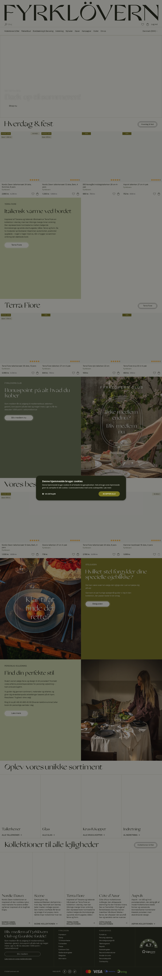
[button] (49, 494)
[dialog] (81, 488)
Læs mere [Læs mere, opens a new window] (107, 488)
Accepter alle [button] (109, 494)
